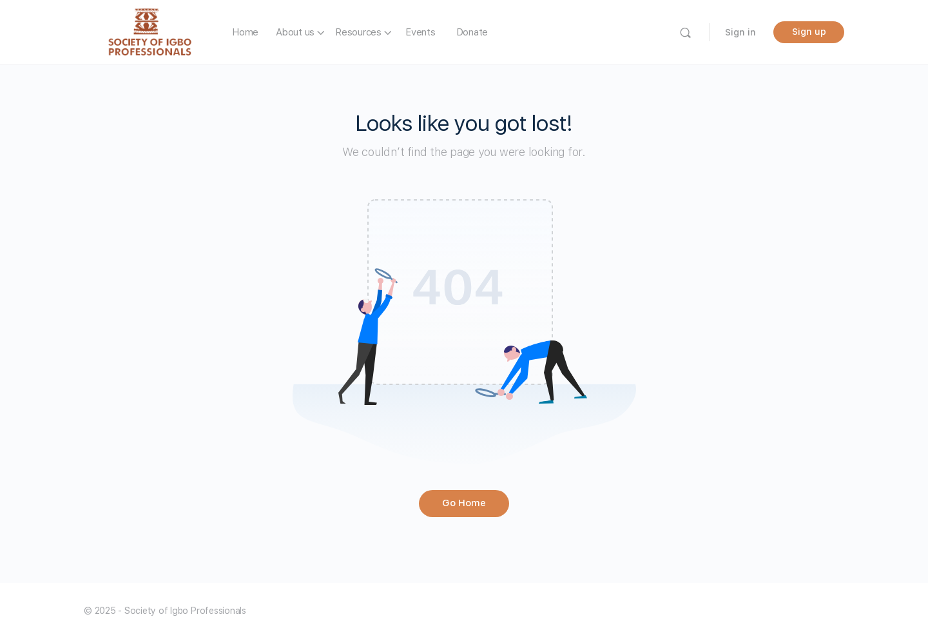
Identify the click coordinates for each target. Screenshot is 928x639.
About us (295, 32)
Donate (472, 32)
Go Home (464, 503)
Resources (358, 32)
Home (245, 32)
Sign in (740, 32)
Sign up (809, 31)
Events (420, 32)
